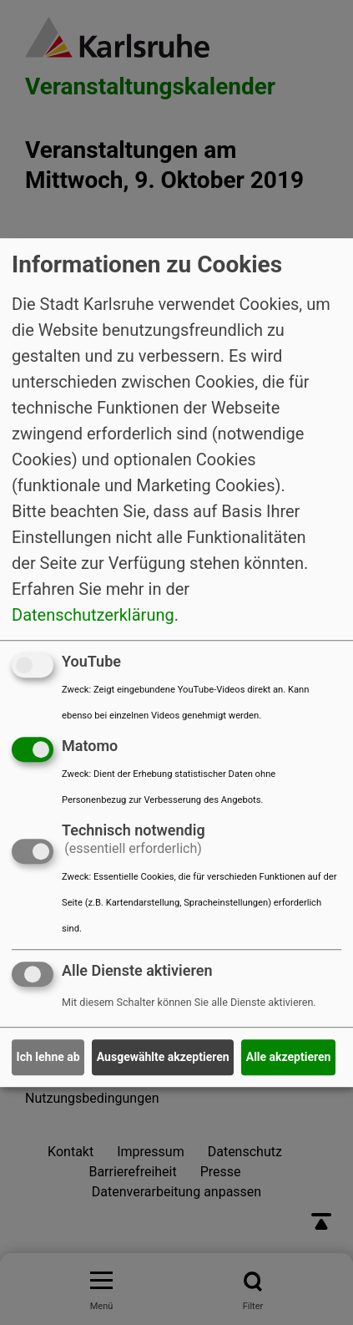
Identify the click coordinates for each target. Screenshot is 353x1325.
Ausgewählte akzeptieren (163, 1057)
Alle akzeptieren (288, 1057)
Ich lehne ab (48, 1057)
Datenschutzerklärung (93, 615)
